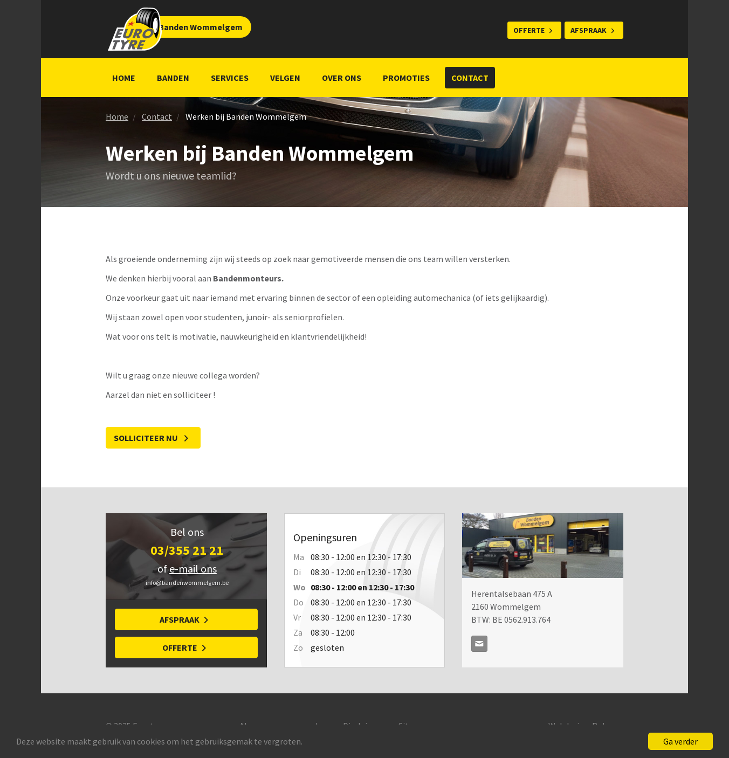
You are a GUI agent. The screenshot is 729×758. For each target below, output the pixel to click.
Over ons (341, 77)
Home (123, 77)
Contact (470, 77)
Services (230, 77)
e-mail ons (193, 568)
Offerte (529, 30)
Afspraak (588, 30)
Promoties (406, 77)
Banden (173, 77)
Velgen (285, 77)
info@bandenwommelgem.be (479, 644)
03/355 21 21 (186, 550)
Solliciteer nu (147, 437)
